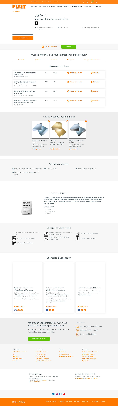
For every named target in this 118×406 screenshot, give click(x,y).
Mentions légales (51, 401)
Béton (14, 361)
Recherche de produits (66, 356)
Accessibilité (95, 401)
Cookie (103, 401)
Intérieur (15, 356)
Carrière (44, 1)
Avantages (54, 59)
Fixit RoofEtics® (41, 354)
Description (70, 59)
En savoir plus (19, 306)
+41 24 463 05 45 (34, 382)
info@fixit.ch (44, 380)
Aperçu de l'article (22, 38)
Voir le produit (36, 149)
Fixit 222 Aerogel (41, 352)
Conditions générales (65, 401)
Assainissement (17, 358)
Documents (21, 59)
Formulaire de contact (39, 338)
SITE (13, 354)
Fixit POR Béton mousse (43, 361)
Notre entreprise (36, 1)
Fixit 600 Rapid (40, 356)
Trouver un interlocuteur (90, 352)
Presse (50, 1)
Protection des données (81, 401)
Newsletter (57, 1)
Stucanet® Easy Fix (42, 358)
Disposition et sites (88, 354)
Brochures (62, 352)
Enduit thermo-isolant (19, 352)
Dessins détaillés (64, 354)
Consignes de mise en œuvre (92, 59)
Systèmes (37, 59)
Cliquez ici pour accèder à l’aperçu (86, 378)
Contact (68, 46)
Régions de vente (87, 356)
